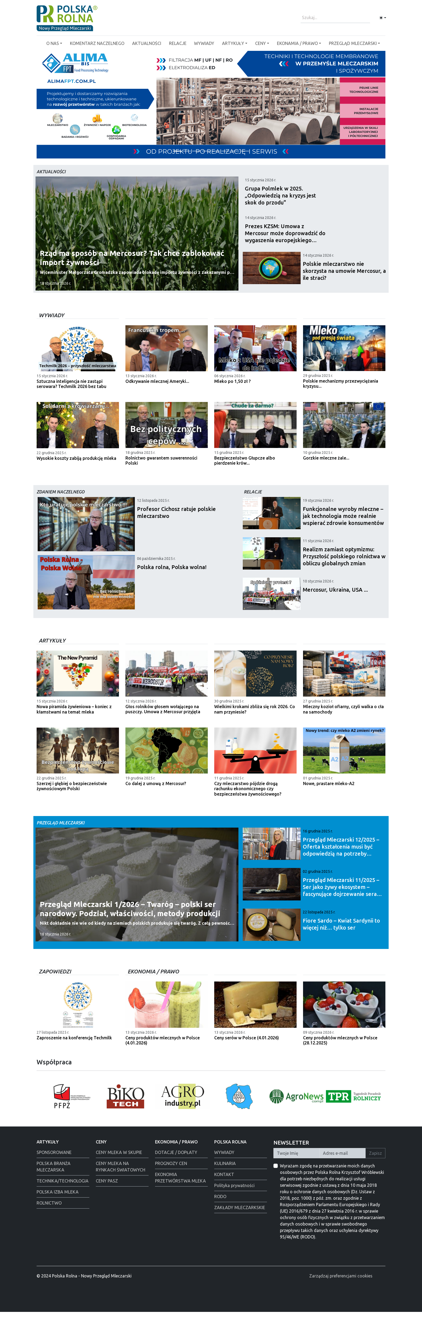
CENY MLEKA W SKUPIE (119, 1157)
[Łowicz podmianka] (206, 151)
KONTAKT (224, 1179)
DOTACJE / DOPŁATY (176, 1157)
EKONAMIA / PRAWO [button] (297, 43)
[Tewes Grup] (177, 151)
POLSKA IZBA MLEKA (58, 1197)
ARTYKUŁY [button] (233, 43)
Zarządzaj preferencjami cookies (340, 1281)
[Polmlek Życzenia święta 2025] (235, 151)
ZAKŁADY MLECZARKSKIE (239, 1212)
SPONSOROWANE (54, 1157)
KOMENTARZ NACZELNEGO (97, 43)
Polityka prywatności (234, 1190)
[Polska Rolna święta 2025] (216, 151)
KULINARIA (225, 1168)
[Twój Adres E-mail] (342, 1158)
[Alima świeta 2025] (225, 151)
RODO (220, 1201)
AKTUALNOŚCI (146, 43)
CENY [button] (260, 43)
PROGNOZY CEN (171, 1168)
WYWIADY (204, 43)
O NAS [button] (52, 43)
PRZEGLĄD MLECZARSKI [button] (353, 43)
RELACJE (178, 43)
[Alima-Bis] (196, 151)
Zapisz (375, 1158)
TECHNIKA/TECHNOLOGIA (63, 1186)
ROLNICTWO (49, 1208)
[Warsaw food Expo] (245, 151)
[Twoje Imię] (296, 1158)
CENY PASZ (107, 1186)
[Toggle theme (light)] (383, 17)
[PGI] (187, 151)
